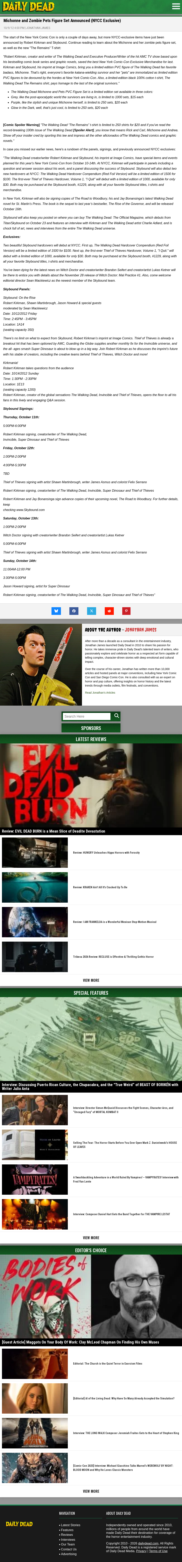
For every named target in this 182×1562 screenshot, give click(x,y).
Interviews (68, 1539)
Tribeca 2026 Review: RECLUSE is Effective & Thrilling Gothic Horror (113, 956)
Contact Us (69, 1549)
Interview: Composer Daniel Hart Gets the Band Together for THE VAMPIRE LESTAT (121, 1214)
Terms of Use (158, 1551)
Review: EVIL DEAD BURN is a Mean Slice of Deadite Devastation (53, 831)
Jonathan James (38, 28)
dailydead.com (148, 1543)
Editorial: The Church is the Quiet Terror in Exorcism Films (107, 1363)
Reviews (67, 1534)
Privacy (141, 1551)
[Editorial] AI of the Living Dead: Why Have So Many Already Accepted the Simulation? (123, 1398)
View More (91, 980)
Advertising (69, 1554)
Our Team (68, 1544)
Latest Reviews (91, 738)
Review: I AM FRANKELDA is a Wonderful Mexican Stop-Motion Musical (114, 922)
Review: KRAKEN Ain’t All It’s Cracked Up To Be (100, 887)
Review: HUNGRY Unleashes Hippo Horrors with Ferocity (106, 852)
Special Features (91, 992)
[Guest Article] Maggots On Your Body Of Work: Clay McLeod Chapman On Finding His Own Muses (80, 1342)
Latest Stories (70, 1525)
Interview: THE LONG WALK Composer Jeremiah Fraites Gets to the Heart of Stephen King (126, 1433)
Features (67, 1530)
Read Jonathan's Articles (100, 692)
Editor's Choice (91, 1250)
